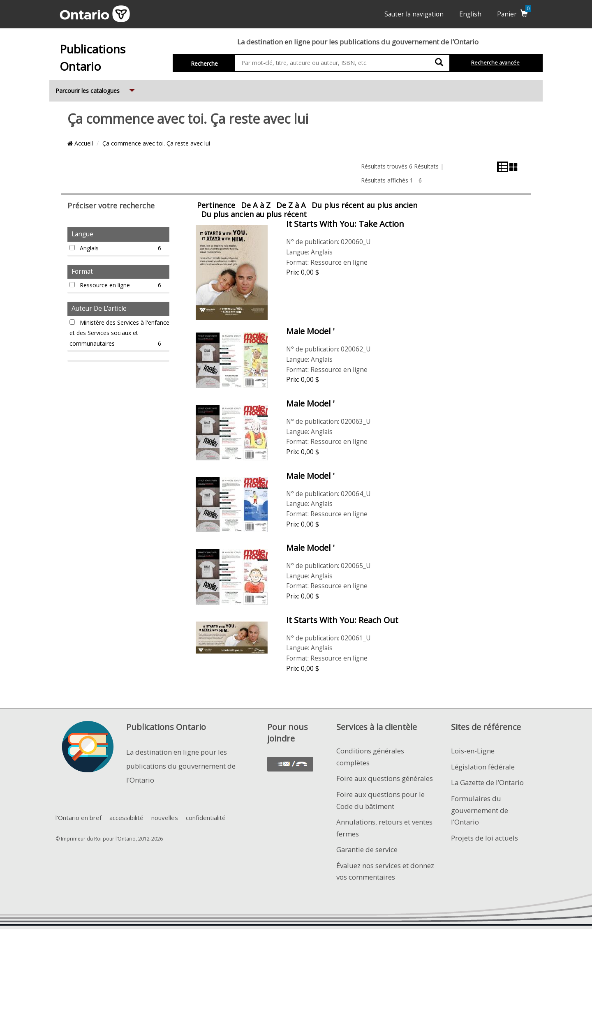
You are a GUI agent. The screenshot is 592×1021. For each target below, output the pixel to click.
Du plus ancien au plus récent (254, 214)
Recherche (204, 63)
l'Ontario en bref (79, 817)
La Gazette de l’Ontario (487, 782)
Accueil (80, 143)
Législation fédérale (483, 767)
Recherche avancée (495, 62)
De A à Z (256, 205)
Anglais (119, 248)
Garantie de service (367, 849)
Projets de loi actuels (484, 838)
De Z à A (291, 205)
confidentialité (206, 817)
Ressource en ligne (119, 285)
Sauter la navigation (414, 14)
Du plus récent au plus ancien (364, 205)
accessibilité (126, 817)
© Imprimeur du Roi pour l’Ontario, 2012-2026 (109, 838)
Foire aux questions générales (384, 778)
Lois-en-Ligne (473, 750)
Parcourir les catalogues (96, 87)
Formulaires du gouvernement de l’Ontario (479, 810)
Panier (514, 14)
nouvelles (164, 817)
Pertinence (216, 205)
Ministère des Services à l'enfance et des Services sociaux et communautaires (119, 334)
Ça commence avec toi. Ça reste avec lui (156, 143)
